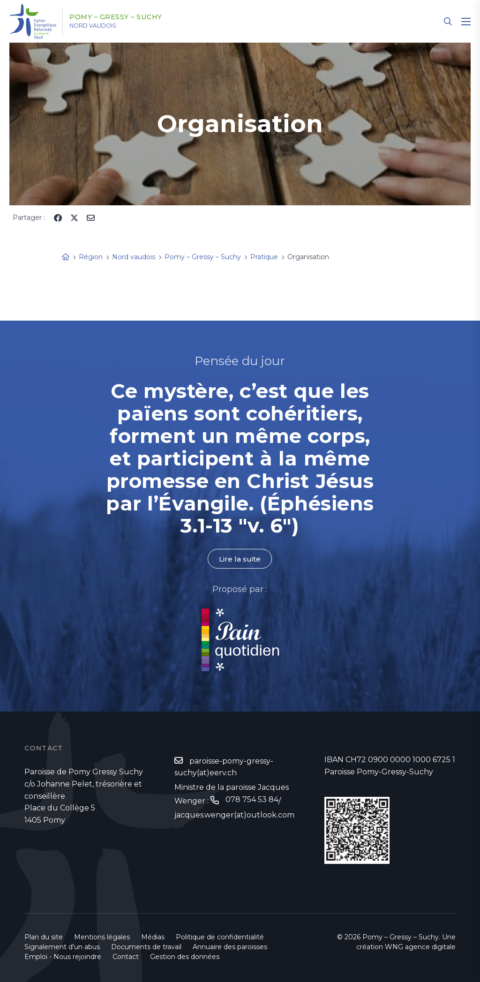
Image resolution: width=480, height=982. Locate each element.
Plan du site (43, 937)
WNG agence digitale (420, 947)
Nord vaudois (103, 25)
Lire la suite (240, 559)
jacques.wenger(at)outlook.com (234, 815)
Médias (153, 937)
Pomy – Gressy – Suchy (126, 17)
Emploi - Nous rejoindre (62, 956)
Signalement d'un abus (62, 947)
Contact (125, 956)
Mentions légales (102, 937)
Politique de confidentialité (220, 937)
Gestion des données (184, 956)
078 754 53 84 (251, 800)
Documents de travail (146, 947)
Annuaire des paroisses (230, 947)
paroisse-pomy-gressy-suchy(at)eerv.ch (223, 767)
